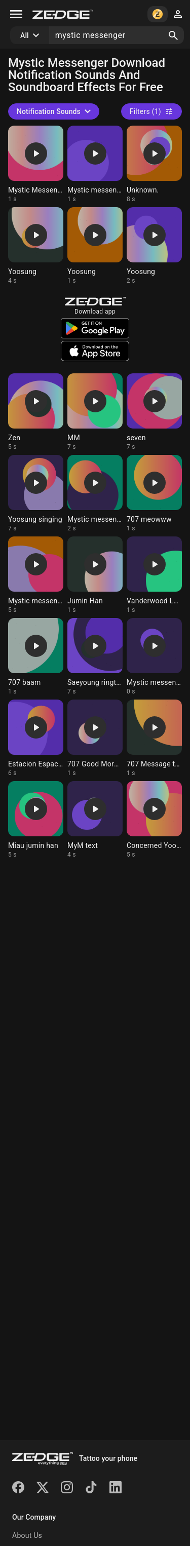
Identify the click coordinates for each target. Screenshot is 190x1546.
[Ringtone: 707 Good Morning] (95, 738)
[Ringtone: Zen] (35, 412)
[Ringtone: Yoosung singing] (35, 493)
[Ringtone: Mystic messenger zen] (35, 575)
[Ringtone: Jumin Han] (95, 575)
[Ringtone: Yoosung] (35, 246)
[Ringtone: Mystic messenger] (95, 164)
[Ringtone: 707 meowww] (154, 493)
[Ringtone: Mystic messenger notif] (154, 656)
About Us (27, 1535)
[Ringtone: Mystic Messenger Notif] (35, 164)
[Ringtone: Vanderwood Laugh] (154, 575)
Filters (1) (151, 111)
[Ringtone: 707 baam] (35, 656)
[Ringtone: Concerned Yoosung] (154, 820)
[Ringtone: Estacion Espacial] (35, 738)
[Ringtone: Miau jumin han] (35, 820)
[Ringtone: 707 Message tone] (154, 738)
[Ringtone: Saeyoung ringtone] (95, 656)
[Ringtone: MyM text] (95, 820)
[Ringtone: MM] (95, 412)
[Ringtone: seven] (154, 412)
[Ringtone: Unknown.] (154, 164)
